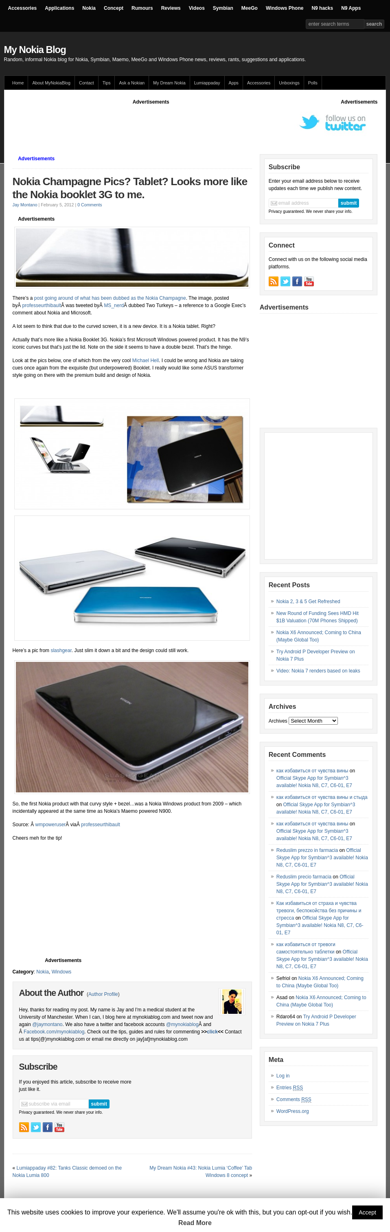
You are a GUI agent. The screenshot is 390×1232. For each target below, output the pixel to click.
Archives (278, 721)
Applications (59, 8)
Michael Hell (145, 360)
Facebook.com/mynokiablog (54, 1032)
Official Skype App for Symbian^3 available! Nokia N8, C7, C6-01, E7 (322, 857)
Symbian (223, 8)
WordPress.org (292, 1111)
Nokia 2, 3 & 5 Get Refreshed (308, 601)
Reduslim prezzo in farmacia (307, 850)
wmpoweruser (50, 824)
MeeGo (249, 8)
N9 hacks (322, 8)
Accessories (22, 8)
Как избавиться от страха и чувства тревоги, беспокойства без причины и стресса (319, 910)
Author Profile (103, 994)
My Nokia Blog (35, 49)
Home (18, 82)
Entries (289, 1088)
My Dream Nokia (169, 82)
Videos (197, 8)
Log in (283, 1076)
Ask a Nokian (132, 82)
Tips (107, 82)
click (212, 1032)
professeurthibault (41, 305)
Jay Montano (25, 204)
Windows (62, 972)
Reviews (171, 8)
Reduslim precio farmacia (303, 877)
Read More (195, 1222)
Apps (234, 82)
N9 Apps (351, 8)
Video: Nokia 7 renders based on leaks (318, 671)
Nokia (89, 8)
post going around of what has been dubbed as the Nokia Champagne (110, 298)
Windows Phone (285, 8)
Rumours (142, 8)
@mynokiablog (182, 1024)
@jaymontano (47, 1024)
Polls (313, 82)
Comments (293, 1100)
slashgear (60, 650)
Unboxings (289, 82)
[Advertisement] (161, 124)
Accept (367, 1212)
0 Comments (89, 204)
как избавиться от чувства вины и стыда (322, 797)
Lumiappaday (207, 82)
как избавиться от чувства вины (312, 771)
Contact (86, 82)
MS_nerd (114, 305)
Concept (113, 8)
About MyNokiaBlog (51, 82)
